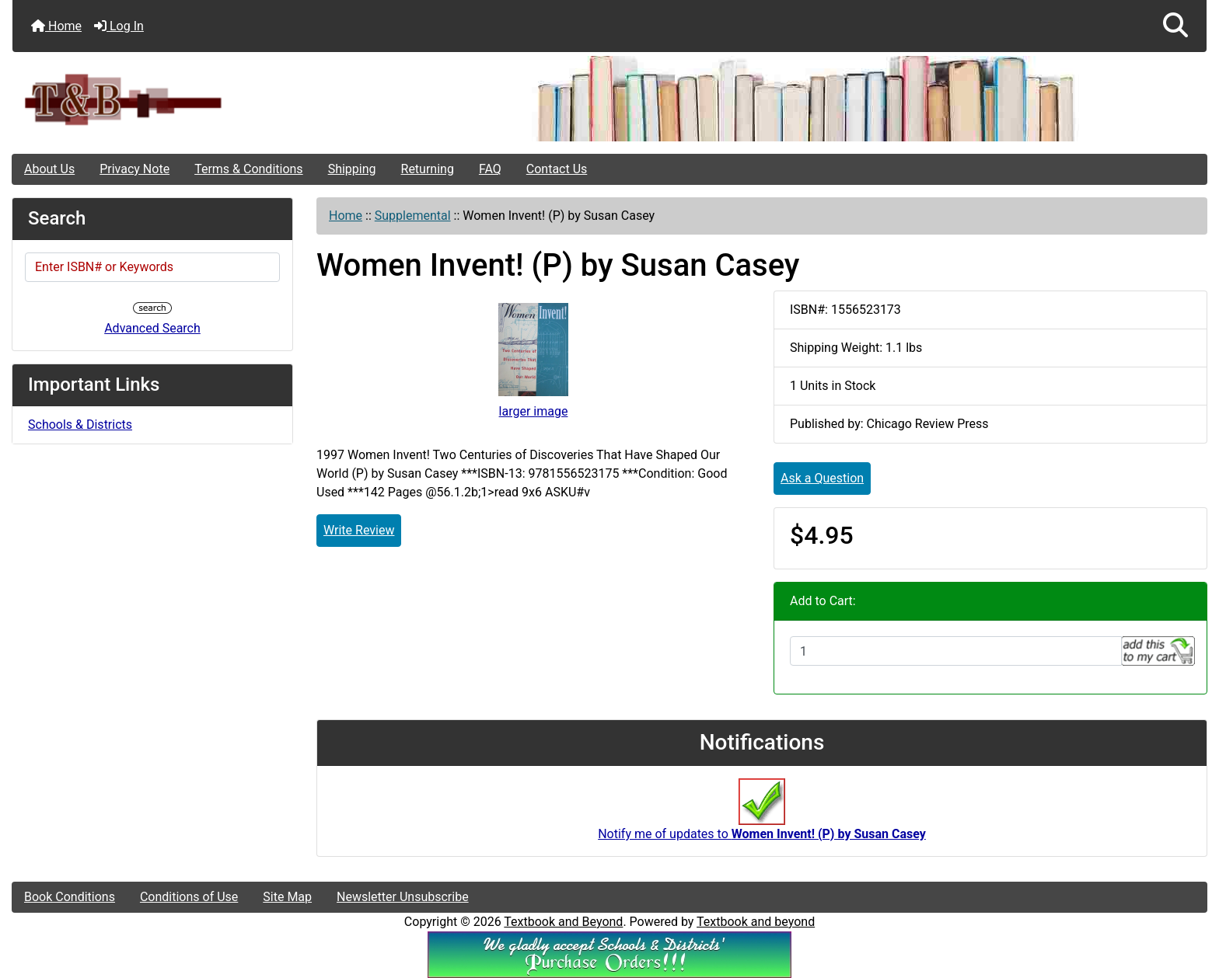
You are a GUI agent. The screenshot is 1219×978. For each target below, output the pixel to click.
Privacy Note (134, 169)
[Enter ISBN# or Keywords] (152, 267)
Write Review (358, 530)
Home (56, 26)
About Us (49, 169)
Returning (427, 169)
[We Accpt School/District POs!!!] (609, 953)
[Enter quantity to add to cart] (956, 651)
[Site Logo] (211, 99)
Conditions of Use (189, 896)
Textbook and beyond (756, 921)
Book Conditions (69, 896)
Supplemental (413, 215)
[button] (1175, 26)
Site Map (287, 896)
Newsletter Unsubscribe (403, 896)
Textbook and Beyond (563, 921)
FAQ (490, 169)
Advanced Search (152, 328)
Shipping (352, 169)
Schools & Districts (80, 424)
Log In (119, 26)
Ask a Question (822, 478)
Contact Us (557, 169)
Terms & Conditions (248, 169)
